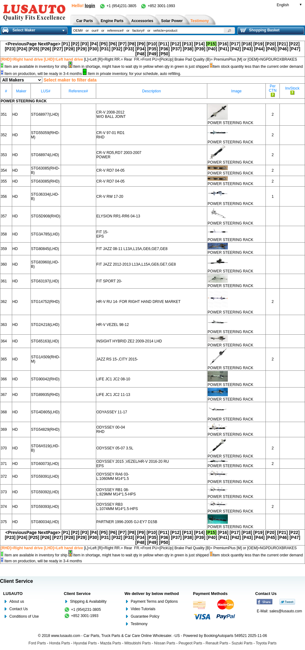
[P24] (22, 48)
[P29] (81, 48)
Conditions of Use (24, 616)
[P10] (152, 43)
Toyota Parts (266, 643)
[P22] (294, 43)
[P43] (247, 48)
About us (16, 601)
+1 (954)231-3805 (118, 6)
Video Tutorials (143, 609)
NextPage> (49, 43)
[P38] (188, 48)
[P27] (57, 48)
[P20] (270, 43)
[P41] (223, 48)
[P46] (283, 48)
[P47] (294, 48)
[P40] (212, 48)
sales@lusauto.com (286, 611)
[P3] (85, 43)
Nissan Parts (164, 643)
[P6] (113, 43)
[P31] (105, 48)
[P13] (187, 43)
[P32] (117, 48)
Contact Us (18, 609)
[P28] (69, 48)
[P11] (163, 43)
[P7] (122, 43)
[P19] (258, 43)
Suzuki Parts (242, 643)
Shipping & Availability (88, 601)
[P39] (200, 48)
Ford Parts (37, 643)
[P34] (140, 48)
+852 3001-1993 (157, 6)
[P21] (282, 43)
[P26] (45, 48)
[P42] (235, 48)
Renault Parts (217, 643)
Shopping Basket (259, 30)
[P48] (140, 53)
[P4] (94, 43)
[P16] (223, 43)
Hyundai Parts (85, 643)
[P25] (34, 48)
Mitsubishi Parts (137, 643)
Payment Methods (210, 593)
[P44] (259, 48)
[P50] (164, 53)
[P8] (132, 43)
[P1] (66, 43)
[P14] (199, 43)
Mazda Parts (110, 643)
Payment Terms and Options (154, 601)
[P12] (175, 43)
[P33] (129, 48)
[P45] (271, 48)
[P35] (152, 48)
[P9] (141, 43)
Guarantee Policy (145, 616)
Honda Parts (59, 643)
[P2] (75, 43)
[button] (229, 30)
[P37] (176, 48)
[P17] (235, 43)
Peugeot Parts (190, 643)
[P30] (93, 48)
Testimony (139, 624)
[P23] (10, 48)
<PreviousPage (21, 43)
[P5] (103, 43)
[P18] (247, 43)
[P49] (152, 53)
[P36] (164, 48)
